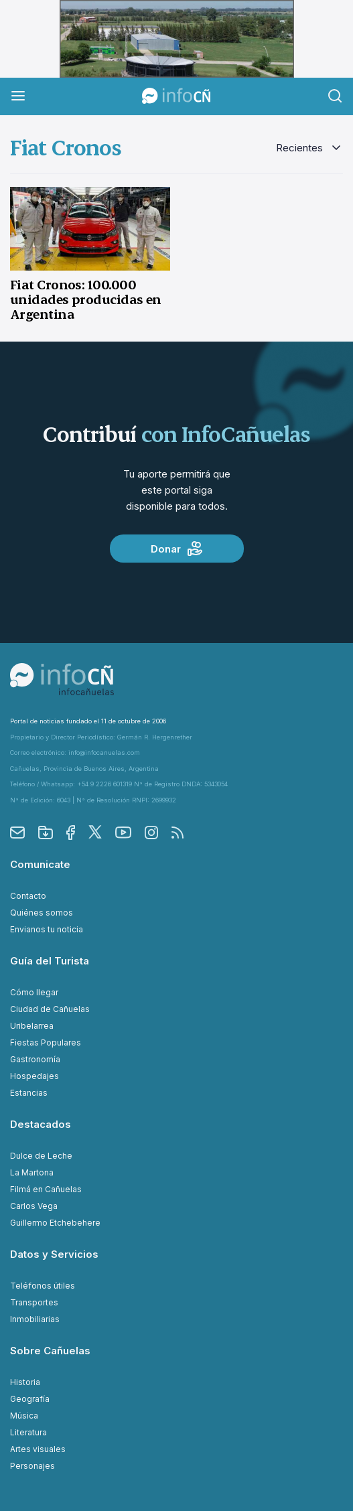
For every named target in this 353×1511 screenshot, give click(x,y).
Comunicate (40, 864)
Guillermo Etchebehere (55, 1223)
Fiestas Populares (45, 1042)
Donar (176, 548)
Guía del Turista (49, 960)
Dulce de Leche (41, 1156)
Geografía (30, 1399)
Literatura (28, 1432)
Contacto (28, 896)
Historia (25, 1382)
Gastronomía (35, 1059)
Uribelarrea (32, 1026)
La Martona (32, 1172)
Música (24, 1416)
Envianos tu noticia (46, 929)
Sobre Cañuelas (50, 1350)
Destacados (40, 1124)
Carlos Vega (34, 1206)
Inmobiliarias (35, 1319)
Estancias (29, 1093)
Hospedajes (34, 1076)
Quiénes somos (41, 913)
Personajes (32, 1466)
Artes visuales (38, 1449)
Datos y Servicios (54, 1254)
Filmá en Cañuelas (46, 1189)
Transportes (34, 1302)
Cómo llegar (34, 992)
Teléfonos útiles (42, 1286)
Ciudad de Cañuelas (50, 1009)
